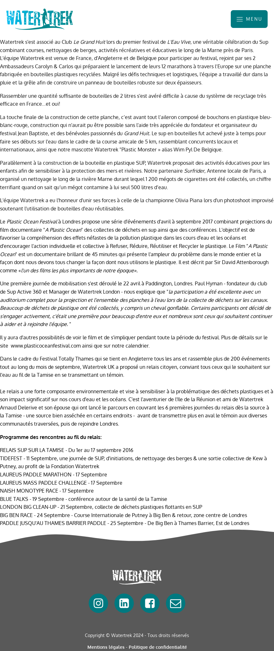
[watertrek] (39, 19)
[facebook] (98, 603)
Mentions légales (106, 647)
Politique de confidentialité (158, 647)
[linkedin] (124, 603)
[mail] (175, 603)
